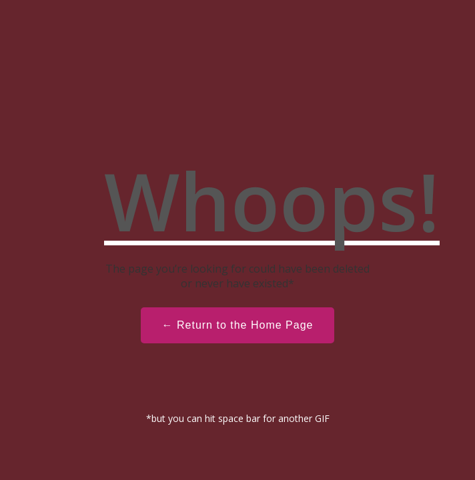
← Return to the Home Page (238, 325)
